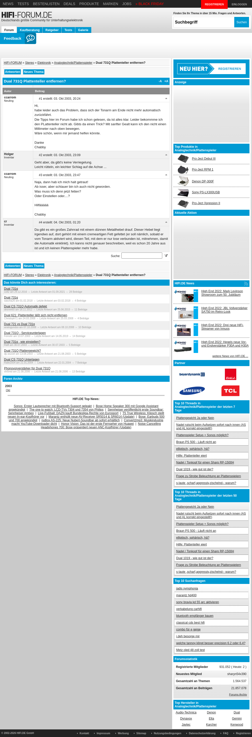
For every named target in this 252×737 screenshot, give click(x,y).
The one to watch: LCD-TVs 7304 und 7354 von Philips (66, 409)
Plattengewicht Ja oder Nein (195, 418)
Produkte (89, 4)
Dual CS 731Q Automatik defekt (25, 306)
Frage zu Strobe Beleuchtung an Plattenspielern (208, 476)
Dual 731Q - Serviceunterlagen (25, 333)
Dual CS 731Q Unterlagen (21, 359)
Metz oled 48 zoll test (190, 650)
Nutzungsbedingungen (167, 733)
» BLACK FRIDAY (150, 4)
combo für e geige (188, 629)
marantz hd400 (186, 595)
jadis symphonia (187, 588)
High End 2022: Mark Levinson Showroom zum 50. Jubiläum (222, 293)
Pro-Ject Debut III (203, 158)
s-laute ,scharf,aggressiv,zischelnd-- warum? (206, 483)
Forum (9, 30)
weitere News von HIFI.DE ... (230, 355)
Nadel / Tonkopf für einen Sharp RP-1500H (205, 462)
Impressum (103, 733)
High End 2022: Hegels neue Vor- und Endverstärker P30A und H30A (225, 343)
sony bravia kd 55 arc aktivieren (197, 602)
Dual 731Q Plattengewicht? (22, 350)
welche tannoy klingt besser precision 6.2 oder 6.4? (210, 643)
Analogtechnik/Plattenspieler (73, 63)
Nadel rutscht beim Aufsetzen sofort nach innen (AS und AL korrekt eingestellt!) (211, 426)
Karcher (211, 724)
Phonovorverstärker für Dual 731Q (27, 368)
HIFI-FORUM (13, 63)
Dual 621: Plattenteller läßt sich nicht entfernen (35, 315)
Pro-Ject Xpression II (206, 203)
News (8, 4)
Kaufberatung (30, 30)
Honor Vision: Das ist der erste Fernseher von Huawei (97, 424)
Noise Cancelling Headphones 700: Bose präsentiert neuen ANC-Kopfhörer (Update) (101, 425)
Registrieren (243, 733)
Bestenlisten (46, 4)
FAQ (225, 733)
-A (160, 81)
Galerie (83, 30)
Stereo (29, 63)
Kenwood (236, 724)
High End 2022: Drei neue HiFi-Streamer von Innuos (222, 326)
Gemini (237, 718)
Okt (8, 390)
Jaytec (186, 724)
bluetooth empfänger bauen (194, 616)
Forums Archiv (238, 694)
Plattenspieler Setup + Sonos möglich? (202, 435)
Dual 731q (11, 288)
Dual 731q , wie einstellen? (22, 342)
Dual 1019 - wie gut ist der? (194, 469)
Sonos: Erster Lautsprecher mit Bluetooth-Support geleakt (53, 406)
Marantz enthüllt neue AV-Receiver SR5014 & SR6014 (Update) (92, 416)
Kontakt (84, 733)
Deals (69, 4)
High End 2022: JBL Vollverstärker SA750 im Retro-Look (224, 309)
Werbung (123, 733)
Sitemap (141, 733)
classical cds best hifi (190, 622)
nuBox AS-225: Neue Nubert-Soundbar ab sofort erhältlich (80, 420)
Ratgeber (52, 30)
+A (166, 81)
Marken (110, 4)
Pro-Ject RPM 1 (202, 169)
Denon (211, 712)
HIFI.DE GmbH (25, 733)
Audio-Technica (186, 712)
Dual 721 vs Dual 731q (19, 324)
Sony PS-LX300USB (206, 192)
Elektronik (44, 63)
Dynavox (186, 718)
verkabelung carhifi (189, 609)
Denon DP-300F (203, 181)
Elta (211, 718)
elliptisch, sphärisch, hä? (192, 449)
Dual (237, 712)
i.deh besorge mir (188, 636)
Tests (23, 4)
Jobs (127, 4)
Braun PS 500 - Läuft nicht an (196, 442)
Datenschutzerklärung (202, 733)
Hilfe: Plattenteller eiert (191, 455)
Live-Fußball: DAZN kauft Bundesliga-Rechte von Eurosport (78, 413)
